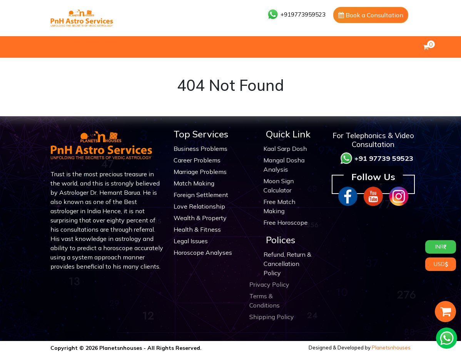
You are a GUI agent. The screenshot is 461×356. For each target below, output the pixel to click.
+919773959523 (296, 14)
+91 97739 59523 (391, 158)
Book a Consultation (370, 15)
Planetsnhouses (391, 347)
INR (440, 246)
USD (441, 264)
